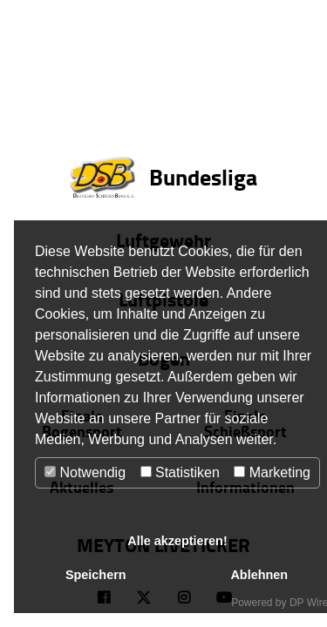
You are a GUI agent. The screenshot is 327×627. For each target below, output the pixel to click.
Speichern (95, 575)
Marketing (272, 472)
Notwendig (85, 472)
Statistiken (180, 472)
